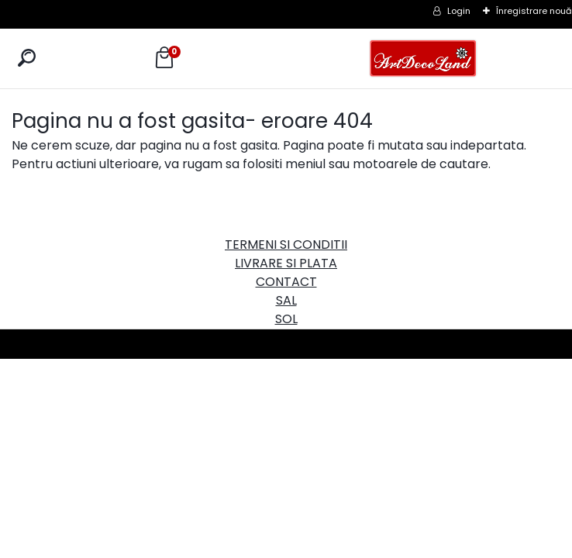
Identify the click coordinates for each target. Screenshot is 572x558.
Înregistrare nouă (534, 11)
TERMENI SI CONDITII (286, 244)
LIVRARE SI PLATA (286, 263)
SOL (286, 319)
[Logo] (423, 58)
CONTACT (286, 282)
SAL (286, 300)
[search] (27, 58)
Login (458, 11)
